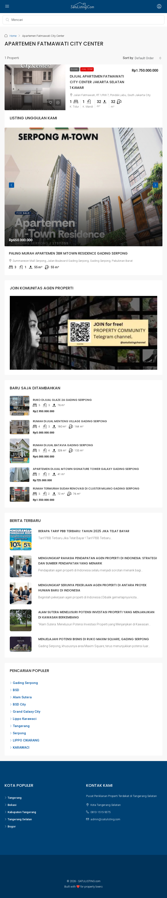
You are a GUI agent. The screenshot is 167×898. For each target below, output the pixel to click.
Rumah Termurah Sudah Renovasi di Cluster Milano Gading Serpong (86, 488)
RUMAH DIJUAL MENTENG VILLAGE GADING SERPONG (70, 421)
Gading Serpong (24, 683)
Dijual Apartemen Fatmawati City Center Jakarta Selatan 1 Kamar (97, 82)
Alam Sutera (21, 697)
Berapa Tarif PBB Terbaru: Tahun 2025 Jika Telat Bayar (83, 531)
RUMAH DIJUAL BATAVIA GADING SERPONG (63, 445)
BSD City (18, 704)
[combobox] (148, 58)
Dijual (74, 69)
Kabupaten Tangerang (20, 812)
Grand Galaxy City (25, 712)
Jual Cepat (87, 69)
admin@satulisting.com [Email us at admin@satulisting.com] (105, 819)
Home (13, 35)
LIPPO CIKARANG (24, 740)
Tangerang (20, 726)
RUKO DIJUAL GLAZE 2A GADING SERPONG (62, 400)
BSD (14, 690)
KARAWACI (19, 747)
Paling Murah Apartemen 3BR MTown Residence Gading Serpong (68, 253)
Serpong (18, 733)
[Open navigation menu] (7, 6)
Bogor (10, 826)
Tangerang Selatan (18, 819)
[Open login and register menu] (158, 6)
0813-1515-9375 (100, 812)
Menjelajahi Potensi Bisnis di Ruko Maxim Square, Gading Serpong (93, 639)
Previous (11, 185)
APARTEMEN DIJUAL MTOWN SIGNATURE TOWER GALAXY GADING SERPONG (86, 469)
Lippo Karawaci (23, 719)
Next (155, 185)
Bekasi (10, 805)
